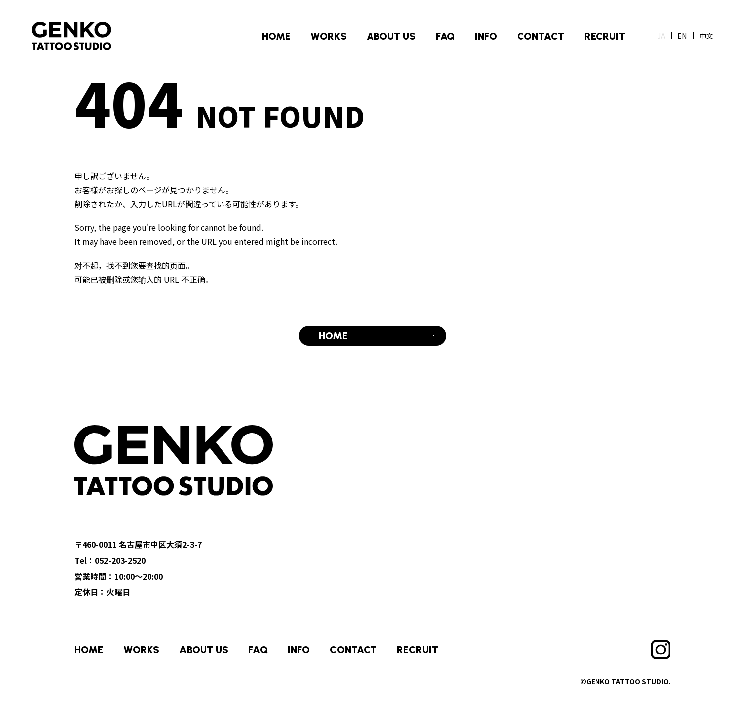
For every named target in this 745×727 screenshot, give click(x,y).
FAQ (445, 36)
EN (682, 36)
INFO (486, 36)
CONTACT (540, 36)
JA (661, 36)
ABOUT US (391, 36)
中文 (706, 36)
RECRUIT (604, 36)
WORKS (328, 36)
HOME (276, 36)
